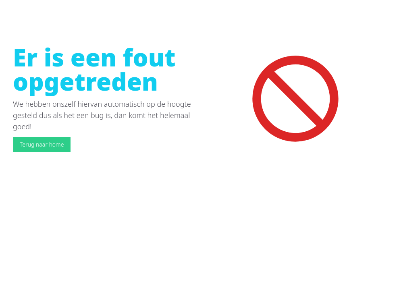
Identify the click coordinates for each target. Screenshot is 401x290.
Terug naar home (42, 144)
